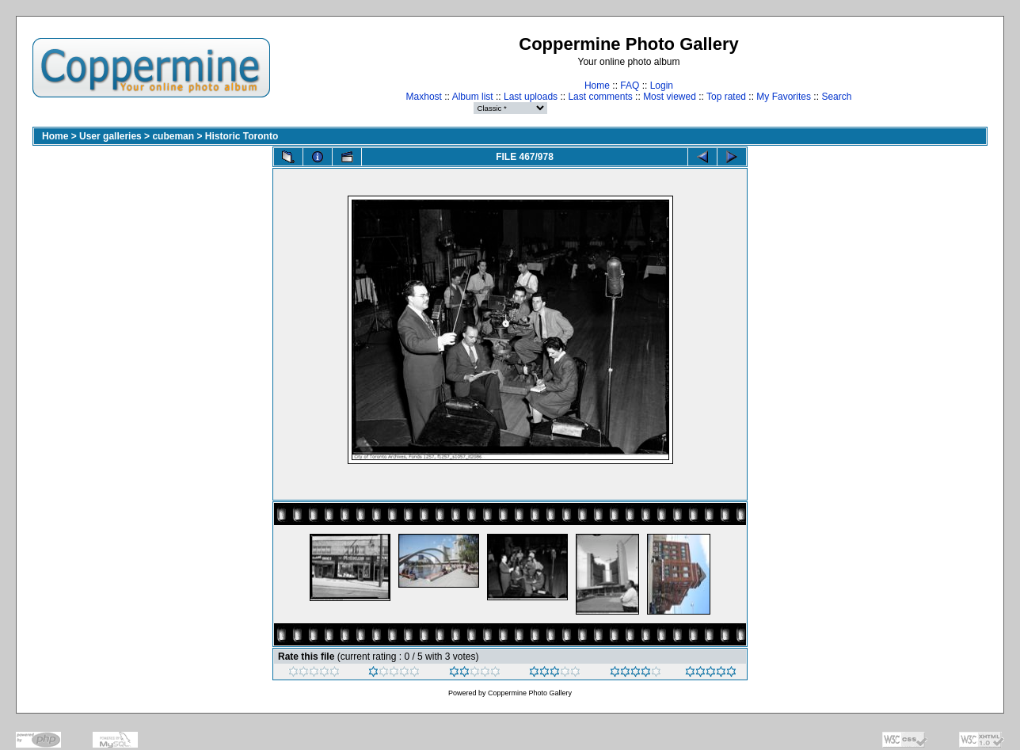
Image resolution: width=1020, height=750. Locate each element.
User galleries (110, 136)
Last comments (600, 96)
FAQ (629, 85)
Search (836, 96)
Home (597, 85)
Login (661, 85)
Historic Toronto (241, 136)
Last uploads (531, 96)
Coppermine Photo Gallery (530, 693)
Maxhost (424, 96)
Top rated (726, 96)
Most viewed (669, 96)
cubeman (173, 136)
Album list (472, 96)
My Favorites (783, 96)
